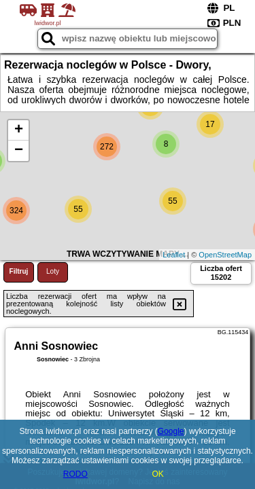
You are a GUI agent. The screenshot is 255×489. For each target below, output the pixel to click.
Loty (52, 271)
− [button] (18, 151)
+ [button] (18, 130)
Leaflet (174, 255)
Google (171, 431)
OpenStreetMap (225, 255)
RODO (75, 474)
